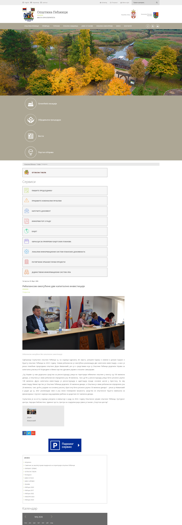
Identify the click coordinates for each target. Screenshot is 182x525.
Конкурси (132, 160)
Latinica (45, 2)
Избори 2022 (133, 179)
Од (58, 488)
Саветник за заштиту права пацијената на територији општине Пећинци (143, 149)
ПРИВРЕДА (45, 26)
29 (147, 228)
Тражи (120, 488)
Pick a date (84, 488)
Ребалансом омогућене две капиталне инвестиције (88, 125)
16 (151, 220)
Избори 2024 (133, 185)
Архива (131, 169)
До (88, 488)
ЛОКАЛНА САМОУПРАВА (104, 26)
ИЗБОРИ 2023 (134, 182)
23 (151, 224)
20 (138, 224)
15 (147, 220)
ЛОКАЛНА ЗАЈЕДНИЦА (70, 26)
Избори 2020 (133, 172)
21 (143, 224)
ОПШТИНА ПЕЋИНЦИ (31, 26)
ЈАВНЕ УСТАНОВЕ (87, 26)
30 (151, 228)
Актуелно (132, 145)
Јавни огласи (133, 163)
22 (147, 224)
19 (134, 224)
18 (130, 224)
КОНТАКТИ (128, 26)
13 (138, 220)
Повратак (61, 131)
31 (156, 228)
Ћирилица (36, 2)
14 (143, 220)
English (27, 2)
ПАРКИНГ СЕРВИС (135, 153)
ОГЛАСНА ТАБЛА (135, 157)
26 (134, 228)
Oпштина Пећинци (30, 115)
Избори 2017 (133, 175)
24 (156, 224)
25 (130, 228)
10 (156, 216)
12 (134, 220)
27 (138, 228)
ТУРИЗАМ (56, 26)
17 (156, 220)
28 (143, 228)
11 (130, 220)
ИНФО (118, 26)
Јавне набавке (134, 166)
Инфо (39, 115)
